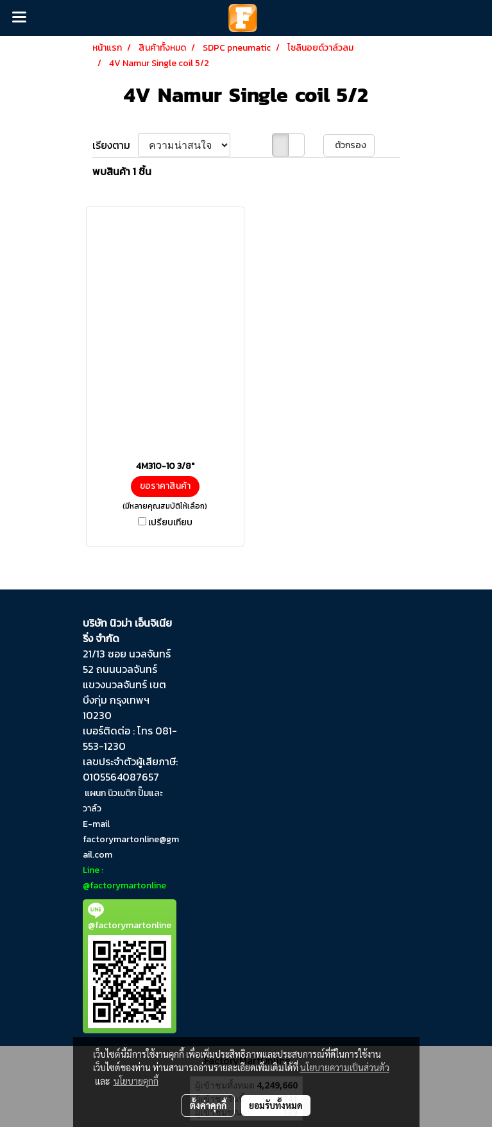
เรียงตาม (115, 145)
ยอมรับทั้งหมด (276, 1105)
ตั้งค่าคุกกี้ (208, 1105)
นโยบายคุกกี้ (136, 1081)
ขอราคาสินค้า (165, 486)
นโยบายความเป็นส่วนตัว (344, 1067)
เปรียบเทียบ (170, 522)
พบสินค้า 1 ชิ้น (121, 171)
